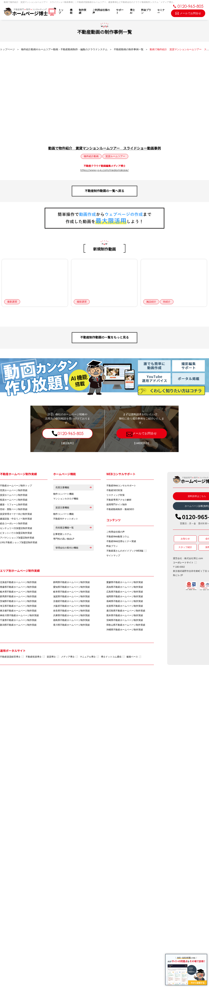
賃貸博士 (53, 656)
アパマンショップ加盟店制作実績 (17, 538)
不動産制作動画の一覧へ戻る (104, 191)
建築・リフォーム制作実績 (13, 504)
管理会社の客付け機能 (73, 547)
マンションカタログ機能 (65, 499)
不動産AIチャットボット (65, 519)
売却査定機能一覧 (73, 527)
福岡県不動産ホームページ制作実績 (124, 596)
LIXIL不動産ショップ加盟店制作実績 (18, 542)
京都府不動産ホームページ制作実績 (71, 601)
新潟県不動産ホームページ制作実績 (18, 625)
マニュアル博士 (89, 656)
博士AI (132, 11)
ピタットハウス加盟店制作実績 (16, 533)
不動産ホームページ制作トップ (16, 485)
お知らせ (185, 538)
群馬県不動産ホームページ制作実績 (18, 596)
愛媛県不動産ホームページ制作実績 (124, 582)
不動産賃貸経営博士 (12, 656)
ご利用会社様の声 (101, 11)
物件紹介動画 (91, 156)
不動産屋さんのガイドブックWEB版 (126, 551)
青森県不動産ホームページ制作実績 (18, 587)
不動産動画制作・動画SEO (120, 509)
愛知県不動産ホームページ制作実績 (71, 587)
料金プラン (146, 11)
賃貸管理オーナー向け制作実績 (16, 514)
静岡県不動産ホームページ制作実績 (71, 582)
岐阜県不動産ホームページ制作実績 (71, 592)
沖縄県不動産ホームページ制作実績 (124, 630)
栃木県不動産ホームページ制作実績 (18, 592)
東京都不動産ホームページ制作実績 (18, 611)
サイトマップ (113, 555)
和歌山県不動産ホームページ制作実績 (125, 625)
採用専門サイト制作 (116, 504)
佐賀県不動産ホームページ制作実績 (124, 606)
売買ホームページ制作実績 (13, 490)
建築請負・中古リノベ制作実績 (16, 519)
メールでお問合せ (188, 13)
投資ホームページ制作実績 (13, 500)
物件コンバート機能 (63, 494)
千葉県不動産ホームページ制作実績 (18, 620)
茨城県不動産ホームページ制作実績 (18, 601)
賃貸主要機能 (73, 507)
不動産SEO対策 (114, 490)
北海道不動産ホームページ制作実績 (18, 582)
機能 (71, 11)
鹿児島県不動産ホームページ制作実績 (125, 611)
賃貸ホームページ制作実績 (13, 495)
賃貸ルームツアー (115, 156)
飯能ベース (134, 656)
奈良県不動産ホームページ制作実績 (71, 611)
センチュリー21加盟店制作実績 (16, 528)
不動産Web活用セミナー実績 (121, 541)
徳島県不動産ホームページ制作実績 (71, 620)
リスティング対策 (115, 495)
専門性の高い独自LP (63, 539)
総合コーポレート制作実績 (13, 523)
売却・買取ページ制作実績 (13, 509)
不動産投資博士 (35, 656)
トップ (61, 11)
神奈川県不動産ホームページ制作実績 (19, 615)
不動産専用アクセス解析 (118, 500)
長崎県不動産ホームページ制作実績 (124, 601)
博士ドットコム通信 (113, 656)
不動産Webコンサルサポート (121, 485)
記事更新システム (62, 534)
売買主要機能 (73, 487)
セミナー (161, 11)
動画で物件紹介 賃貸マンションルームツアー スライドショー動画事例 (104, 148)
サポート (120, 11)
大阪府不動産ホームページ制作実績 (71, 606)
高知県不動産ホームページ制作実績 (124, 587)
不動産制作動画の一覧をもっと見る (104, 337)
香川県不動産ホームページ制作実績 (71, 625)
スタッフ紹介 (185, 547)
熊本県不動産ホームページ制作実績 (124, 615)
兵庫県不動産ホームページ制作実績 (71, 615)
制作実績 (82, 11)
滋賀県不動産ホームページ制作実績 (71, 596)
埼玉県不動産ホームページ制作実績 (18, 606)
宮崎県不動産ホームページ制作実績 (124, 620)
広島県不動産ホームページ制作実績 (124, 592)
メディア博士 (69, 656)
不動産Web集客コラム (117, 536)
